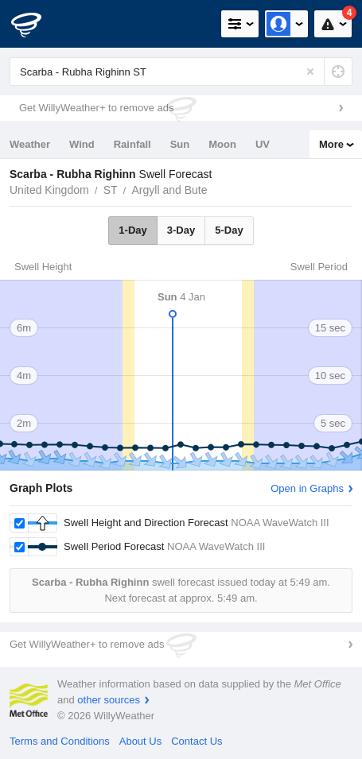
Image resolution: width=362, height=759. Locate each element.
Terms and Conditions (60, 741)
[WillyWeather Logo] (36, 24)
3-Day (181, 230)
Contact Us (196, 741)
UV (262, 144)
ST (110, 190)
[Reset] (310, 71)
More (331, 144)
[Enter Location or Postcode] (181, 71)
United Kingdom (49, 190)
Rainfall (132, 144)
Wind (82, 144)
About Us (140, 741)
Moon (222, 144)
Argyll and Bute (170, 190)
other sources (108, 700)
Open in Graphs (307, 488)
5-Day (229, 230)
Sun (180, 144)
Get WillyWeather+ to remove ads (96, 108)
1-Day (132, 230)
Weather (30, 144)
